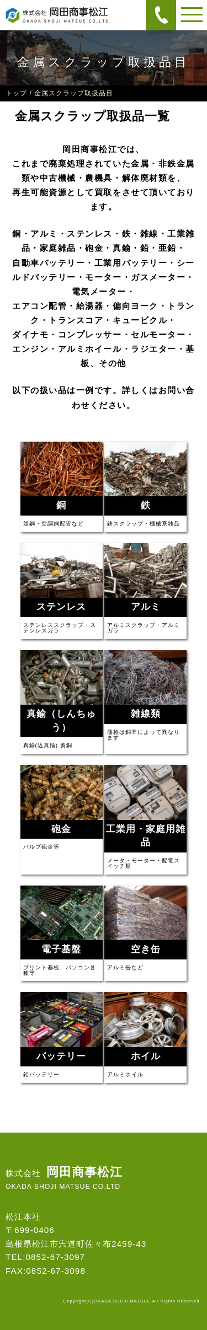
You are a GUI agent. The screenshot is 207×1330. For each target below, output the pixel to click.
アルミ (146, 607)
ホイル (146, 1056)
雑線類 (146, 714)
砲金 (61, 829)
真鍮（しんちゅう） (61, 721)
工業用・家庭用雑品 (145, 836)
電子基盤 (61, 949)
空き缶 (146, 949)
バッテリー (61, 1056)
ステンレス (61, 607)
